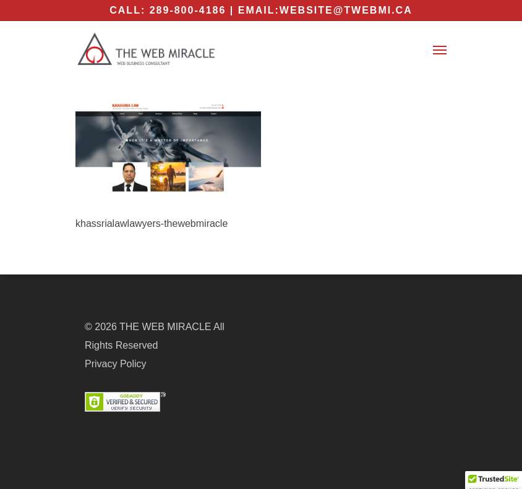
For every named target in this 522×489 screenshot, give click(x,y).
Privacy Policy (116, 364)
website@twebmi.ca (346, 10)
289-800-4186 (188, 10)
